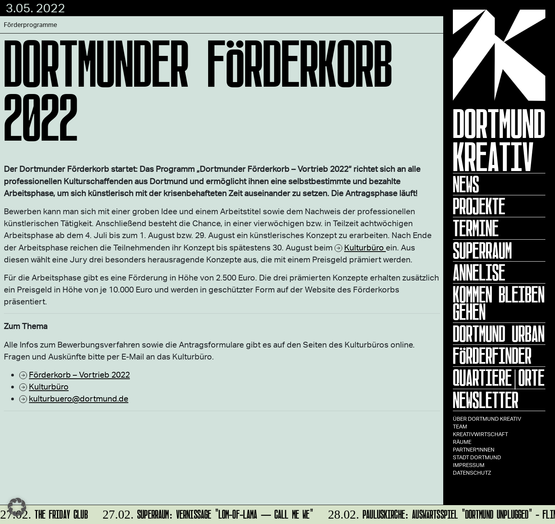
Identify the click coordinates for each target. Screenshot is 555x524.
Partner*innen (473, 449)
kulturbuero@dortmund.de (78, 398)
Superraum (482, 250)
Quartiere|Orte (499, 377)
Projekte (479, 206)
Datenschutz (472, 472)
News (466, 184)
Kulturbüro (365, 247)
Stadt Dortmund (477, 457)
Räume (462, 441)
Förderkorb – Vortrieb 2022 (79, 374)
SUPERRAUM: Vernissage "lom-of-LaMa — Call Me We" (207, 513)
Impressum (468, 465)
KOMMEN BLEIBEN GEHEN (499, 303)
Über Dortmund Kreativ (487, 418)
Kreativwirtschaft (480, 434)
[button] (17, 507)
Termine (476, 228)
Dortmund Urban (499, 333)
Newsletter (485, 400)
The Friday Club (45, 513)
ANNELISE (479, 272)
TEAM (460, 426)
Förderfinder (492, 355)
